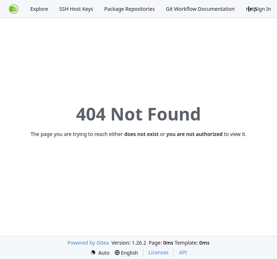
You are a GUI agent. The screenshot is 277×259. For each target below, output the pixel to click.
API (183, 252)
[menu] (100, 252)
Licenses (159, 252)
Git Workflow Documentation (200, 8)
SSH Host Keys (76, 8)
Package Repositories (129, 8)
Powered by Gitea (88, 242)
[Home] (14, 9)
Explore (39, 8)
